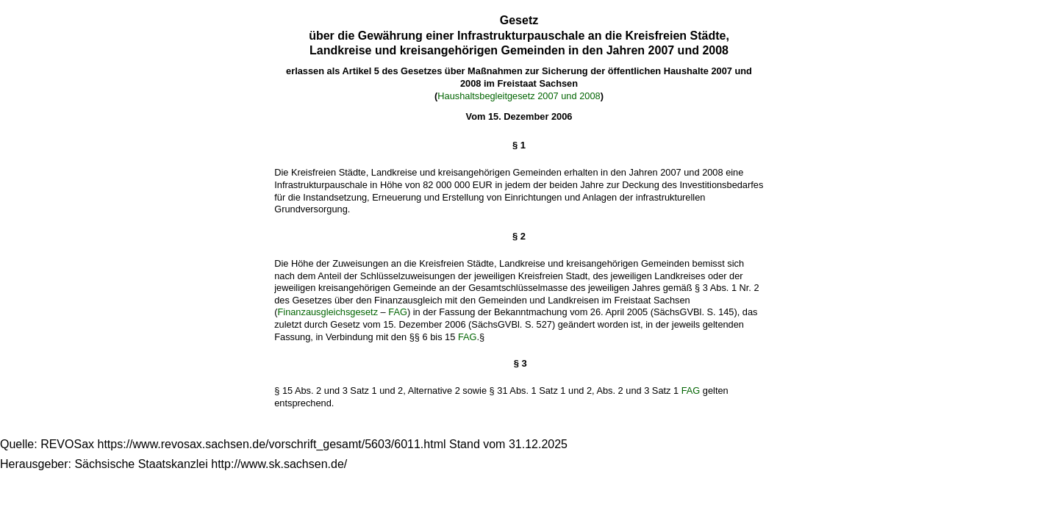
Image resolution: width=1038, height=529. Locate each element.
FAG (397, 311)
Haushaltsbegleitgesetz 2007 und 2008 (518, 95)
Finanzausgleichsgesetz (327, 311)
